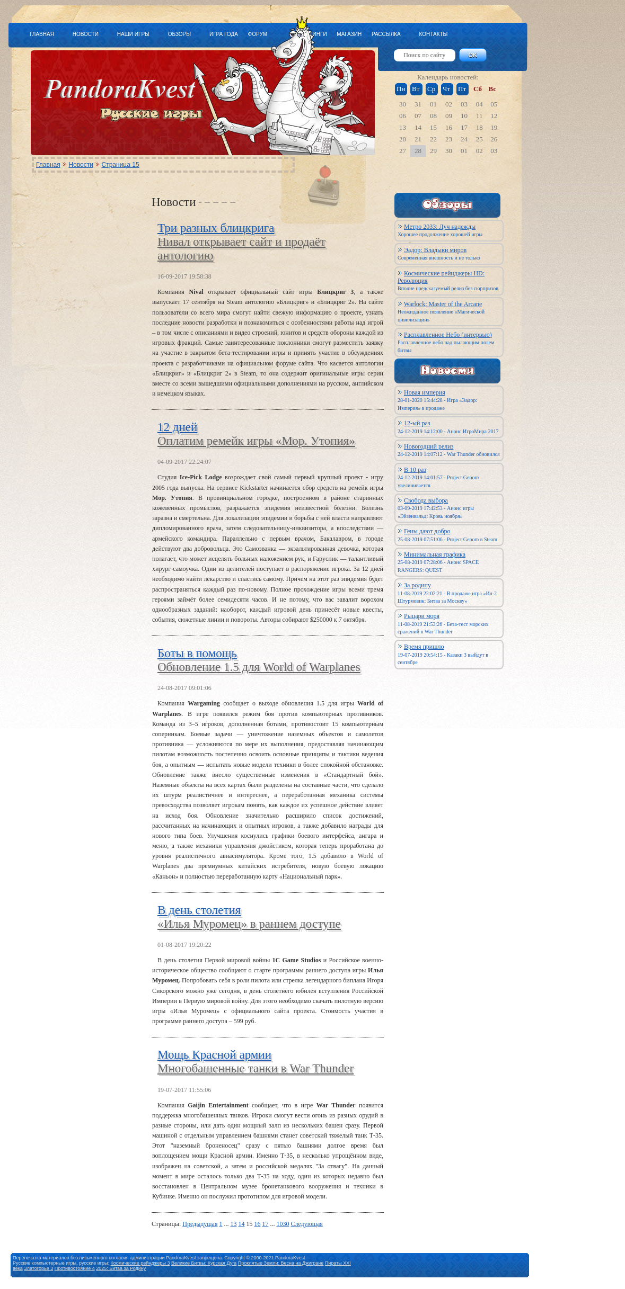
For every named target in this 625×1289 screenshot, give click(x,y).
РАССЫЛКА (386, 34)
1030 (282, 1224)
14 (241, 1224)
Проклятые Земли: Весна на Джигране (281, 1263)
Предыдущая (199, 1224)
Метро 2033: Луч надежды (440, 226)
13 (233, 1224)
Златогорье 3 (38, 1268)
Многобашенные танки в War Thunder (255, 1068)
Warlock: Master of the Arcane (443, 304)
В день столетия (199, 910)
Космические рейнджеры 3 (140, 1263)
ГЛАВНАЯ (42, 34)
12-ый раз (417, 423)
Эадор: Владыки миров (435, 250)
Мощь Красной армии (214, 1054)
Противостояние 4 (75, 1268)
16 (257, 1224)
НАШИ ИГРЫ (133, 34)
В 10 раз (415, 469)
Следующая (306, 1224)
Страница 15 (120, 164)
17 (265, 1224)
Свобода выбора (426, 500)
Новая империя (424, 392)
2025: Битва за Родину (121, 1268)
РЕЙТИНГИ (312, 34)
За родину (417, 585)
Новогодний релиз (428, 446)
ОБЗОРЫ (179, 34)
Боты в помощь (197, 653)
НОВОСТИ (86, 34)
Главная (48, 164)
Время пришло (424, 646)
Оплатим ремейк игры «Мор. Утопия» (256, 440)
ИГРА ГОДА (223, 34)
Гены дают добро (427, 531)
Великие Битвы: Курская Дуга (203, 1263)
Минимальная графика (434, 554)
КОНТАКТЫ (433, 34)
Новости (80, 164)
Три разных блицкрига (215, 228)
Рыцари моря (421, 616)
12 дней (177, 427)
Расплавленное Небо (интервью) (448, 334)
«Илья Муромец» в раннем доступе (249, 923)
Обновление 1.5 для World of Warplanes (258, 667)
